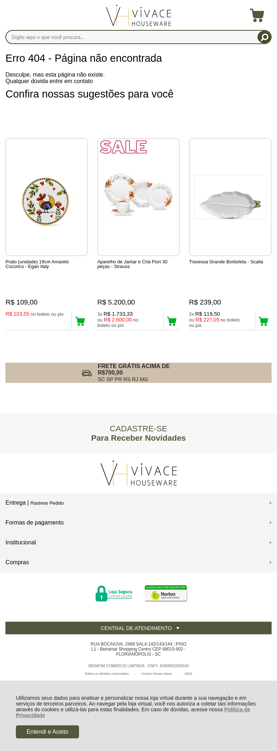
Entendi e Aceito (48, 732)
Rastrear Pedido (46, 503)
